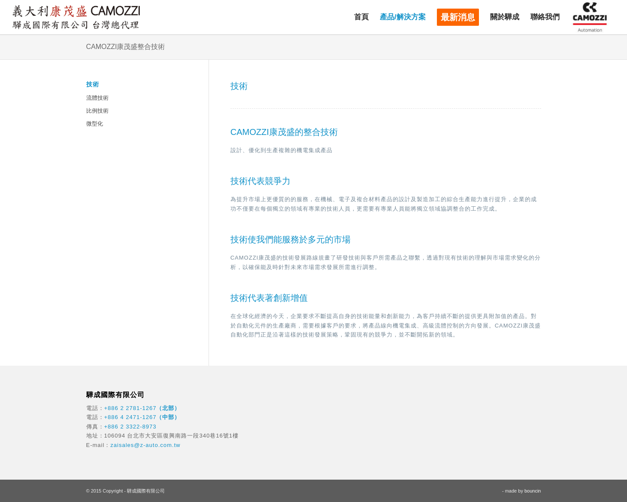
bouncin (532, 490)
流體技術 (97, 98)
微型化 (94, 123)
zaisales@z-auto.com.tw (145, 445)
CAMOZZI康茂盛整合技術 (125, 46)
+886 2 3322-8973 (130, 426)
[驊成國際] (75, 17)
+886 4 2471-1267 (130, 417)
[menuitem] (361, 17)
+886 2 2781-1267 (130, 408)
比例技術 (97, 110)
